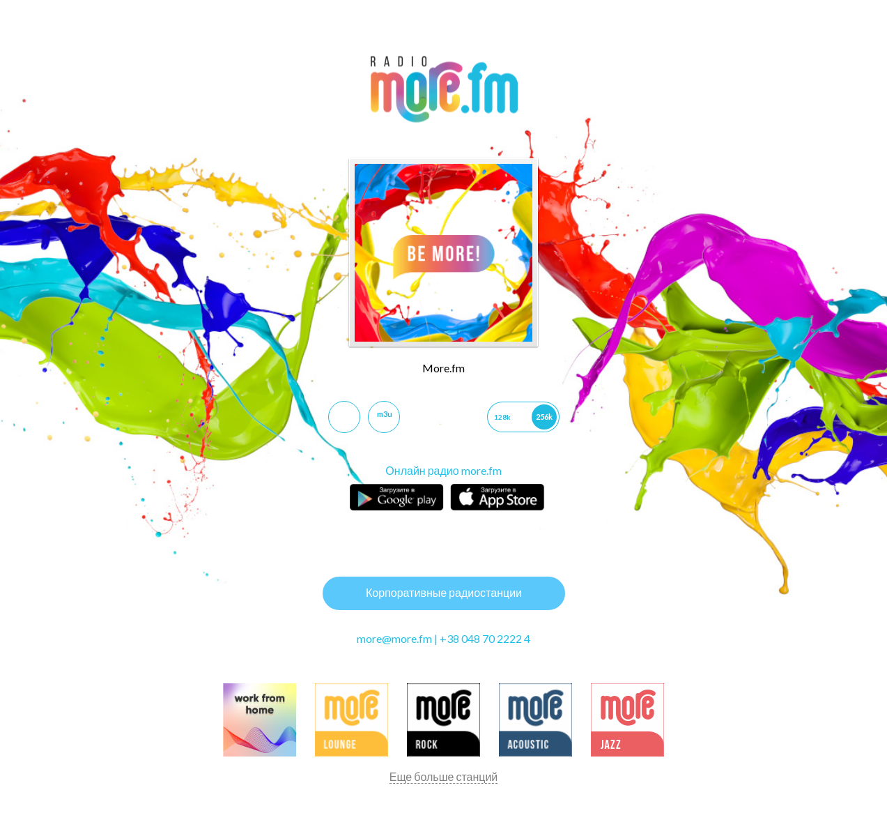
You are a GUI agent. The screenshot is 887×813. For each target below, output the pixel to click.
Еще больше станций (443, 776)
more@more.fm (394, 638)
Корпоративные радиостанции (443, 592)
